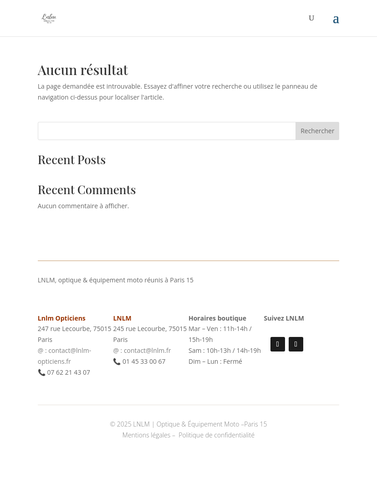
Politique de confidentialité (216, 435)
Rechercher (317, 130)
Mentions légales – (149, 435)
